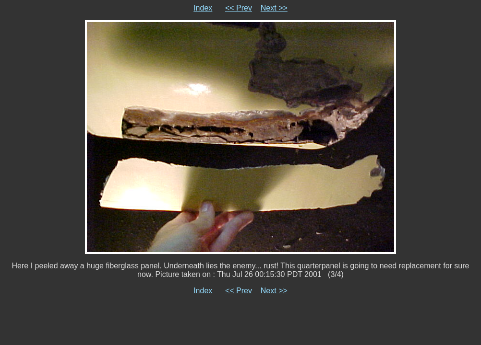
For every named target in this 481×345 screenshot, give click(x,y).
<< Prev (238, 8)
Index (202, 8)
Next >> (274, 8)
